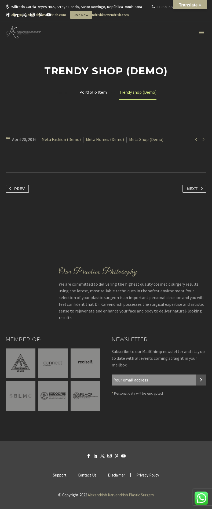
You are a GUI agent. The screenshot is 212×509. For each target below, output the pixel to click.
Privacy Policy (147, 475)
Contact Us (87, 475)
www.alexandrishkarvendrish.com (102, 14)
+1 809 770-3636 (169, 6)
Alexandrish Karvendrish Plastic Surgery (121, 494)
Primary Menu (201, 32)
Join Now (81, 14)
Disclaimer (116, 475)
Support (60, 475)
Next (196, 188)
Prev (16, 188)
